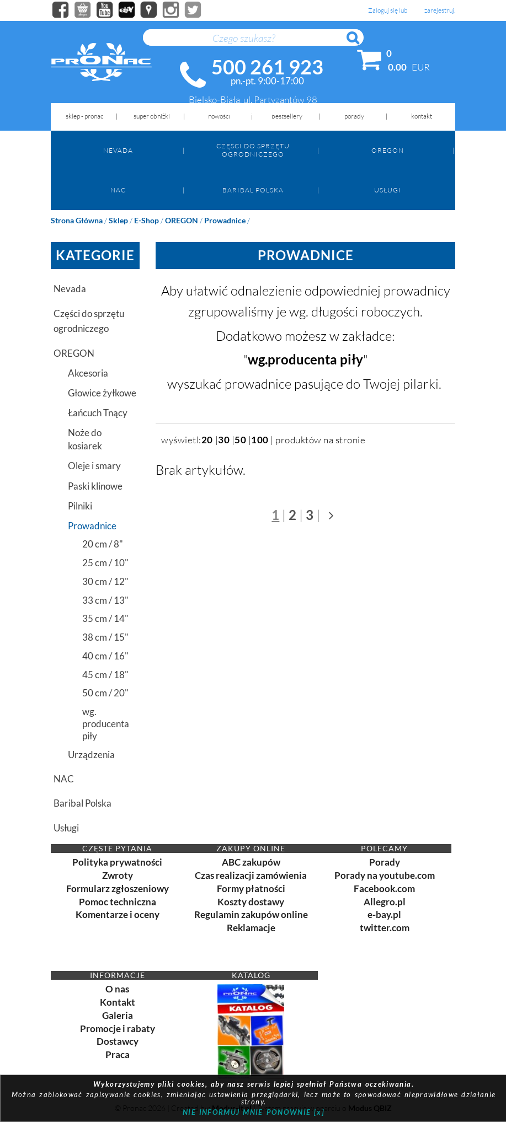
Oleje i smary (94, 465)
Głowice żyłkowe (102, 393)
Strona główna (77, 220)
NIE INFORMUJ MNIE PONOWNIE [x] (253, 1112)
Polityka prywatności (117, 862)
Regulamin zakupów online (251, 914)
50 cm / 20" (105, 693)
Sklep (118, 220)
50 (240, 439)
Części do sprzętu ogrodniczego (253, 150)
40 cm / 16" (105, 656)
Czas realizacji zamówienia (251, 875)
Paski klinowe (95, 486)
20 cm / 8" (102, 544)
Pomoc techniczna (117, 902)
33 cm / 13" (105, 600)
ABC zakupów (251, 862)
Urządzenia (91, 754)
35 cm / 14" (105, 618)
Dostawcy (118, 1041)
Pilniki (80, 506)
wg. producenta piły (105, 724)
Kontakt (117, 1002)
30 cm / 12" (105, 581)
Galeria (117, 1015)
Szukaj (358, 44)
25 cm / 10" (105, 562)
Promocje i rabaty (117, 1028)
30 (224, 439)
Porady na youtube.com (384, 875)
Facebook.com (384, 888)
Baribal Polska (253, 190)
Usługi (387, 190)
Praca (117, 1054)
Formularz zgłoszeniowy (117, 888)
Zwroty (117, 875)
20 (207, 439)
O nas (117, 989)
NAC (118, 190)
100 (260, 439)
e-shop (146, 220)
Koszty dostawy (250, 902)
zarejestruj (439, 10)
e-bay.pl (384, 914)
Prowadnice (225, 220)
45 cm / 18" (105, 674)
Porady (384, 862)
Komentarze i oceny (117, 914)
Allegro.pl (385, 902)
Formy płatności (251, 888)
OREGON (387, 150)
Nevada (118, 150)
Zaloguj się (383, 10)
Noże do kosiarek (85, 439)
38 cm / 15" (105, 637)
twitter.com (384, 927)
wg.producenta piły (305, 359)
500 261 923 (267, 67)
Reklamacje (251, 927)
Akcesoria (88, 373)
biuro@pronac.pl (253, 111)
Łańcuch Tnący (97, 412)
